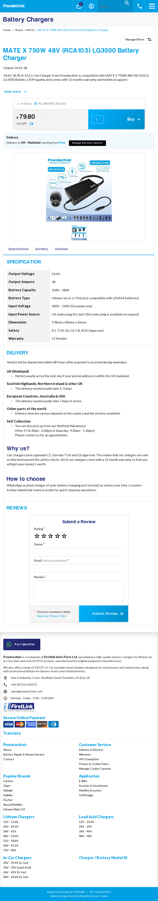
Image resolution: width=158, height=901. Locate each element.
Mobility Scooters (90, 790)
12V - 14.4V (86, 822)
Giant (6, 785)
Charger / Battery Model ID (103, 857)
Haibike (8, 795)
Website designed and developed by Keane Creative (79, 896)
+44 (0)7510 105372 (24, 684)
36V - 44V (85, 831)
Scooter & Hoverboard (93, 785)
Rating (38, 529)
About (7, 749)
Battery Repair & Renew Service (23, 754)
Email (50, 560)
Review (39, 577)
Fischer (8, 800)
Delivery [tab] (41, 249)
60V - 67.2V (11, 845)
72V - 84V (9, 850)
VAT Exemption (89, 759)
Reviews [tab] (62, 249)
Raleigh (8, 790)
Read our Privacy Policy (52, 616)
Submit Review (108, 614)
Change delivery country (87, 143)
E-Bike (83, 781)
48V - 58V (85, 836)
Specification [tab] (18, 249)
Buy (134, 119)
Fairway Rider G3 (14, 809)
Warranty (85, 754)
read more (16, 91)
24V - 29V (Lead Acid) (17, 867)
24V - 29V (85, 826)
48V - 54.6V (11, 836)
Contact (8, 759)
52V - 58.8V (11, 840)
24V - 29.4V (11, 826)
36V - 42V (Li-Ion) (14, 872)
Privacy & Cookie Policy (94, 764)
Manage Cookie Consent (95, 768)
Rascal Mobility (12, 804)
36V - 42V (9, 831)
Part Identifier (21, 644)
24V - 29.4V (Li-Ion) (15, 862)
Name (38, 544)
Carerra (8, 781)
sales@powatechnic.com (26, 691)
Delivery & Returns (91, 749)
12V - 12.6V (11, 822)
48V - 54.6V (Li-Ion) (15, 877)
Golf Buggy (86, 795)
